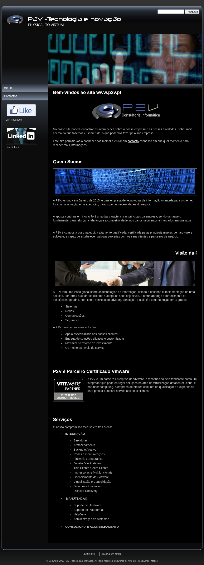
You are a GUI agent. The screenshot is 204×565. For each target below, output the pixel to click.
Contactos (10, 96)
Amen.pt (132, 561)
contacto (133, 141)
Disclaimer (143, 561)
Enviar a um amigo (111, 553)
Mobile (154, 561)
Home (8, 87)
